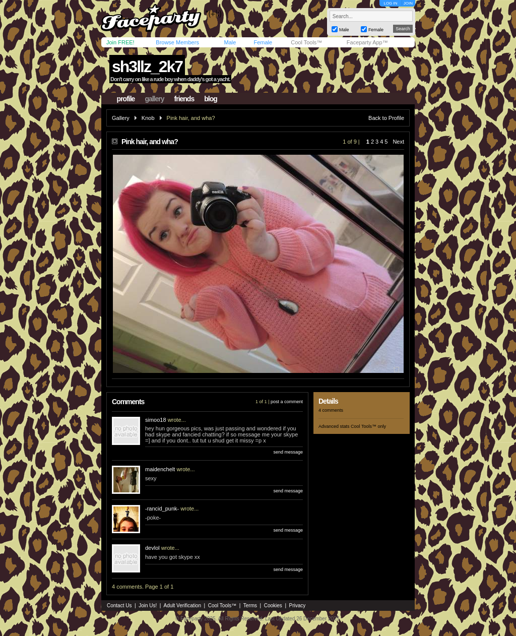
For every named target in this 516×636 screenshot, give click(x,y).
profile (126, 99)
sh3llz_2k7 (147, 66)
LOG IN (390, 3)
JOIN (408, 3)
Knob (148, 118)
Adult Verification (182, 605)
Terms (250, 605)
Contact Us (119, 605)
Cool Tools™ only (368, 426)
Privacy (297, 605)
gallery (154, 99)
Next (398, 142)
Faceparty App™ (367, 42)
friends (184, 99)
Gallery (121, 118)
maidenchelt (160, 469)
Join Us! (148, 605)
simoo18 (155, 420)
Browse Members (177, 42)
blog (210, 99)
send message (288, 452)
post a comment (287, 401)
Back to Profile (386, 118)
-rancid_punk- (162, 508)
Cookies (273, 605)
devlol (152, 548)
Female (262, 42)
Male (230, 42)
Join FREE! (120, 42)
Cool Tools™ (306, 42)
